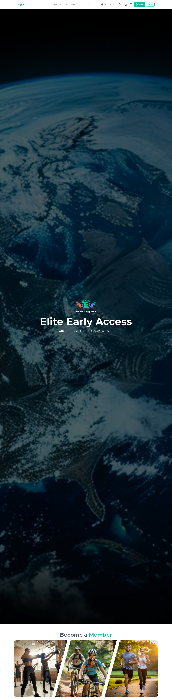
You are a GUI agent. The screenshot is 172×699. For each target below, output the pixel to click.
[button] (104, 4)
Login (139, 4)
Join (151, 4)
